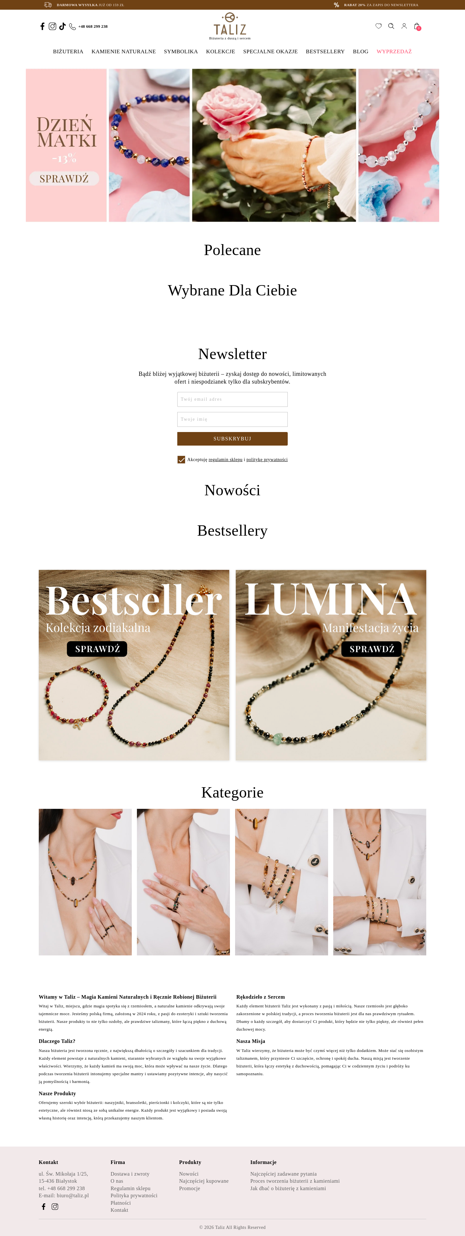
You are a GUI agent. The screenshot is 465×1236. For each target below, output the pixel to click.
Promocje (189, 1188)
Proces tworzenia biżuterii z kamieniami (295, 1181)
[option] (232, 145)
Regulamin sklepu (130, 1188)
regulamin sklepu (226, 459)
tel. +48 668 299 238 (62, 1188)
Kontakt (119, 1210)
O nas (116, 1181)
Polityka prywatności (134, 1195)
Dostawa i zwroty (130, 1174)
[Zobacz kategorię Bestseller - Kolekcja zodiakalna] (134, 665)
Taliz (220, 1227)
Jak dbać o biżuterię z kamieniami (288, 1188)
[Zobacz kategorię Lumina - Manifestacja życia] (331, 665)
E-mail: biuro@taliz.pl (64, 1195)
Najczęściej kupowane (204, 1181)
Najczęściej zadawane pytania (283, 1174)
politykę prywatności (267, 459)
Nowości (189, 1174)
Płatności (120, 1203)
